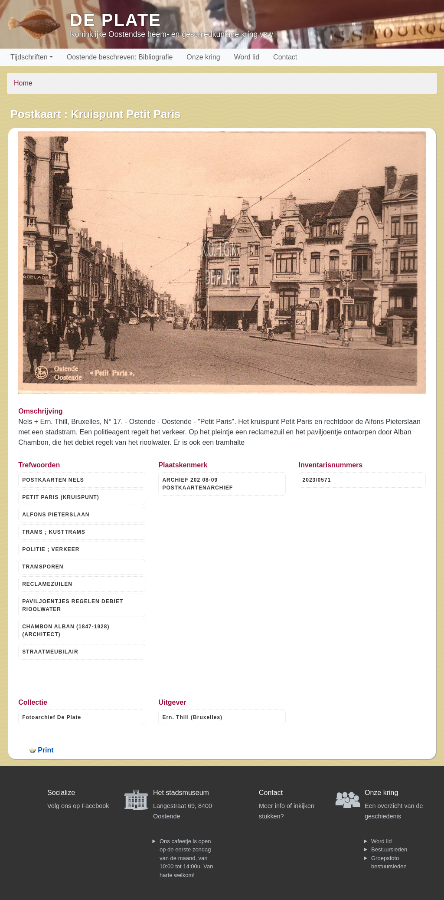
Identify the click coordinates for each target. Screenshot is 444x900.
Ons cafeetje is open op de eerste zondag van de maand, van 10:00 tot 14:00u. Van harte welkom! (186, 858)
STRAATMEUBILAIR (50, 652)
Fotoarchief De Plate (51, 717)
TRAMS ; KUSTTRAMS (53, 532)
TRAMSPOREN (42, 567)
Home (23, 83)
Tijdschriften (29, 57)
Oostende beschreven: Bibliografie (120, 57)
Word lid (246, 57)
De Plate (115, 20)
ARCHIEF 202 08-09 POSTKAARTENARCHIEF (197, 484)
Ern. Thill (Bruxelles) (192, 717)
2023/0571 (317, 480)
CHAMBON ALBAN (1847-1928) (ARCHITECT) (65, 630)
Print (45, 750)
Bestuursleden (389, 849)
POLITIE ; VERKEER (50, 549)
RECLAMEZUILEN (47, 584)
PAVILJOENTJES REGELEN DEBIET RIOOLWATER (72, 605)
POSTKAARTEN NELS (53, 480)
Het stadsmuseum (181, 792)
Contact (285, 57)
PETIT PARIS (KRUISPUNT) (60, 497)
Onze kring (203, 57)
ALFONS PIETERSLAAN (55, 515)
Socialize (61, 792)
